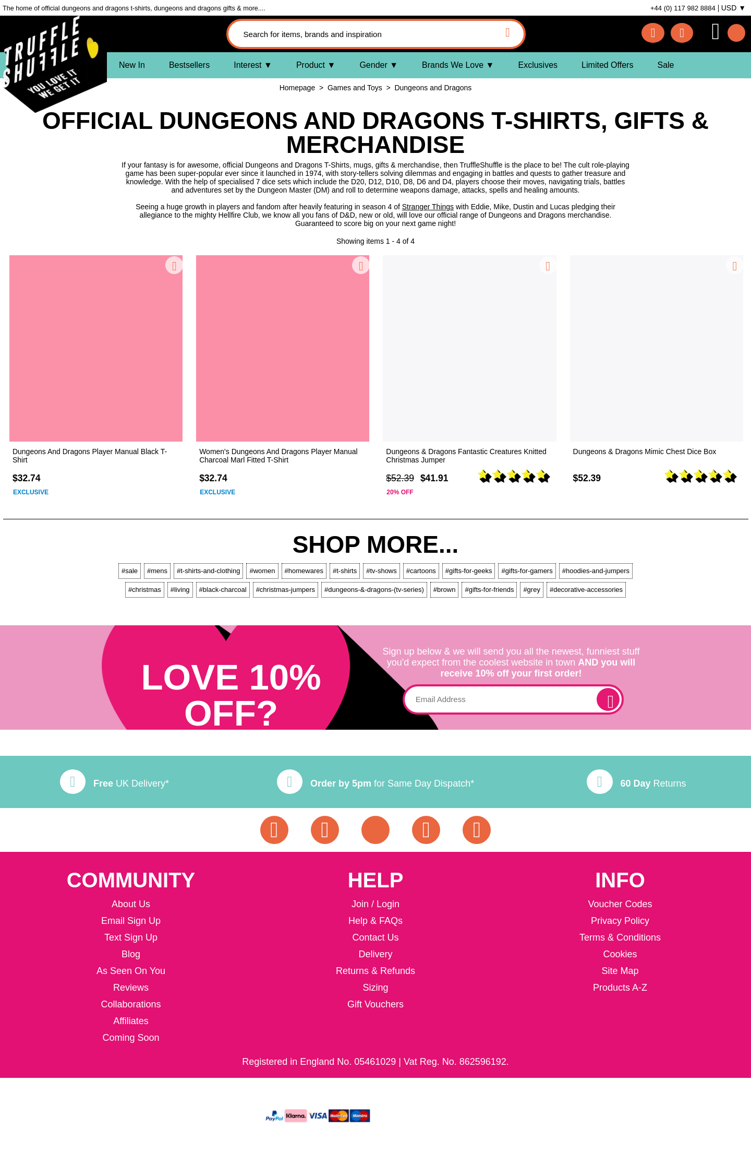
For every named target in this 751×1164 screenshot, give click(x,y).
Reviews (131, 987)
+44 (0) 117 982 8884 (683, 8)
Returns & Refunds (375, 971)
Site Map (619, 971)
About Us (131, 904)
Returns (636, 783)
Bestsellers (189, 65)
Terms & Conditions (620, 937)
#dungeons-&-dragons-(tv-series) (374, 589)
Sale (665, 65)
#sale (130, 571)
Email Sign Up (131, 920)
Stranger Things (428, 207)
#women (262, 571)
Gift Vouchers (375, 1004)
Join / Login (375, 904)
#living (180, 589)
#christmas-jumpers (285, 589)
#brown (444, 589)
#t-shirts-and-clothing (208, 571)
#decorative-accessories (586, 589)
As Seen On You (130, 971)
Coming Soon (130, 1037)
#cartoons (421, 571)
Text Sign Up (131, 937)
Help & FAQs (375, 920)
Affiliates (131, 1021)
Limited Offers (607, 65)
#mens (157, 571)
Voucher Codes (620, 904)
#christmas (144, 589)
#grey (531, 589)
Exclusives (538, 65)
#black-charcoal (223, 589)
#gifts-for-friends (489, 589)
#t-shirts (345, 571)
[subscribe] (608, 699)
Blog (131, 954)
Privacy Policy (620, 920)
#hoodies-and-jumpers (595, 571)
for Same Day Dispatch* (375, 783)
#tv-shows (381, 571)
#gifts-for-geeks (468, 571)
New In (132, 65)
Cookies (620, 954)
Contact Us (375, 937)
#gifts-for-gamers (526, 571)
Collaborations (131, 1004)
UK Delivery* (114, 783)
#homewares (304, 571)
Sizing (375, 987)
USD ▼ (733, 7)
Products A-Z (620, 987)
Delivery (375, 954)
